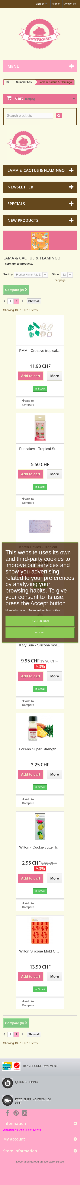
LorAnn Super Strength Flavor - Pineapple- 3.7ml (40, 749)
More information (16, 610)
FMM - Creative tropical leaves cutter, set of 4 (40, 351)
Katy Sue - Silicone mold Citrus (40, 645)
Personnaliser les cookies (44, 610)
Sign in (56, 3)
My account (14, 1139)
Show (56, 274)
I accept (40, 633)
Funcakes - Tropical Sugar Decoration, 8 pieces (40, 449)
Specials (16, 203)
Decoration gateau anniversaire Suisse (40, 1161)
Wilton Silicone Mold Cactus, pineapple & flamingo (40, 951)
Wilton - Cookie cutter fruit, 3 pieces (40, 847)
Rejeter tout (40, 621)
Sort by (8, 274)
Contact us (70, 3)
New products (22, 220)
